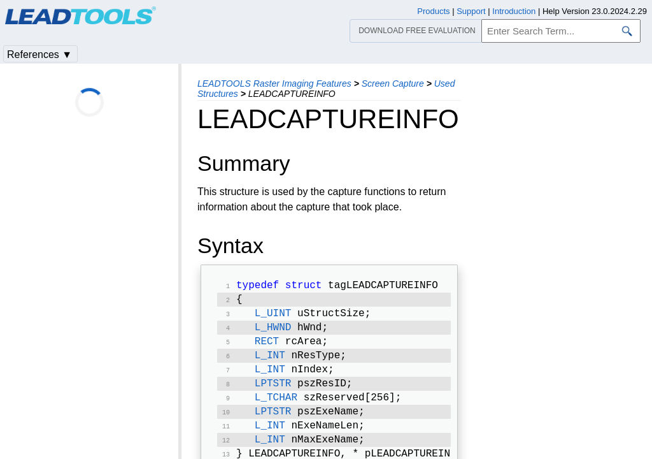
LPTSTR (273, 394)
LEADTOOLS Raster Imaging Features (274, 83)
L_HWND (273, 333)
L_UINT (273, 317)
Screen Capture (393, 83)
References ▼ (39, 54)
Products (433, 11)
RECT (267, 348)
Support (471, 11)
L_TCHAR (276, 409)
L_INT (270, 363)
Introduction (513, 11)
